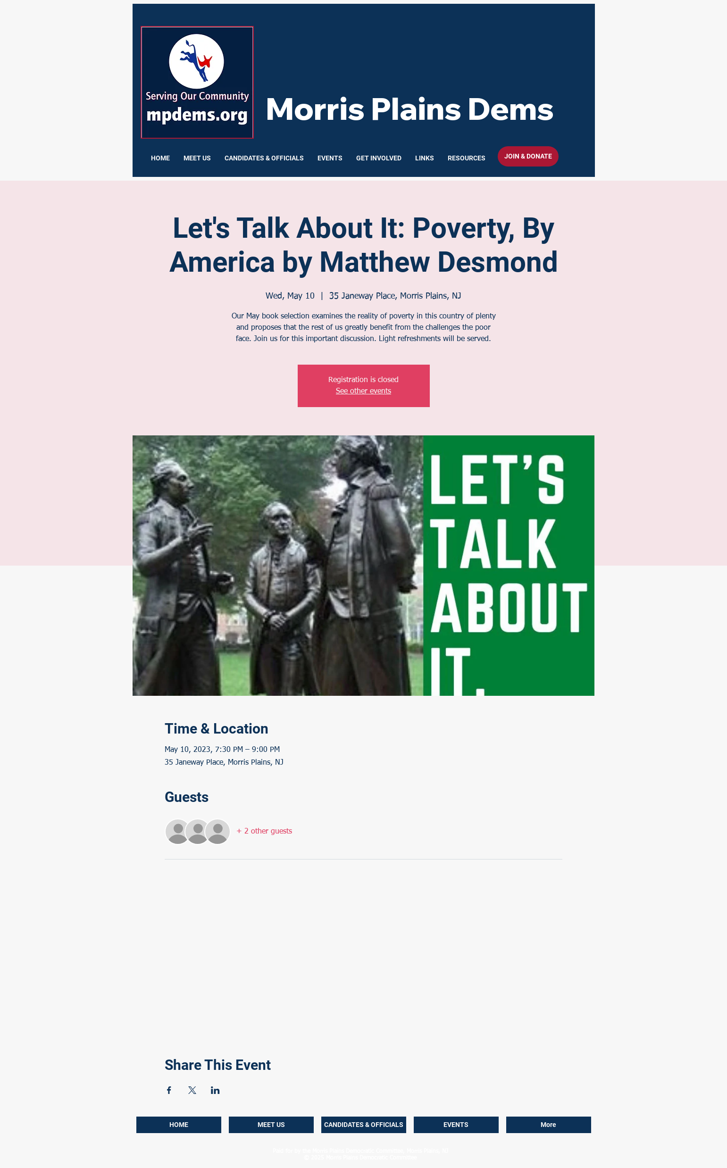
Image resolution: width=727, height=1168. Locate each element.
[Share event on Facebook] (169, 1090)
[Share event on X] (192, 1090)
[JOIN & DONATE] (528, 156)
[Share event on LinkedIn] (215, 1090)
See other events (363, 391)
